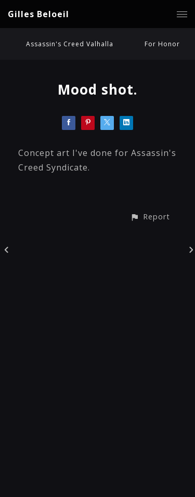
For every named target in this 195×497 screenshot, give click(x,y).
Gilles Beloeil (38, 14)
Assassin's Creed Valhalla (69, 44)
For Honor (162, 44)
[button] (150, 216)
